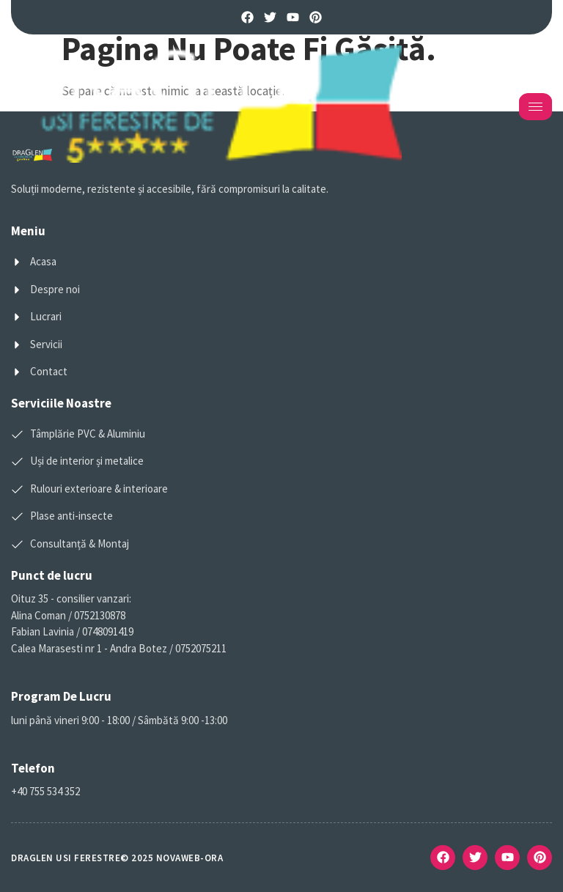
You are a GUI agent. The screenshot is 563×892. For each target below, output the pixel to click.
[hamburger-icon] (535, 106)
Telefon (33, 768)
